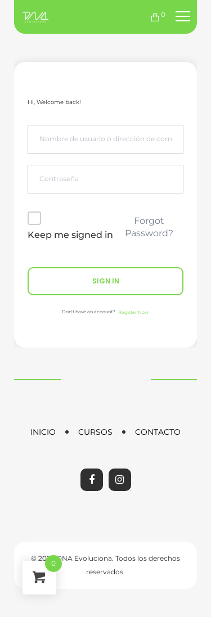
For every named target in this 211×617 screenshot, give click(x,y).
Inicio (43, 432)
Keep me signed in (70, 234)
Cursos (95, 432)
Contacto (158, 432)
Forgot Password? (149, 226)
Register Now (133, 312)
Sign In (105, 281)
